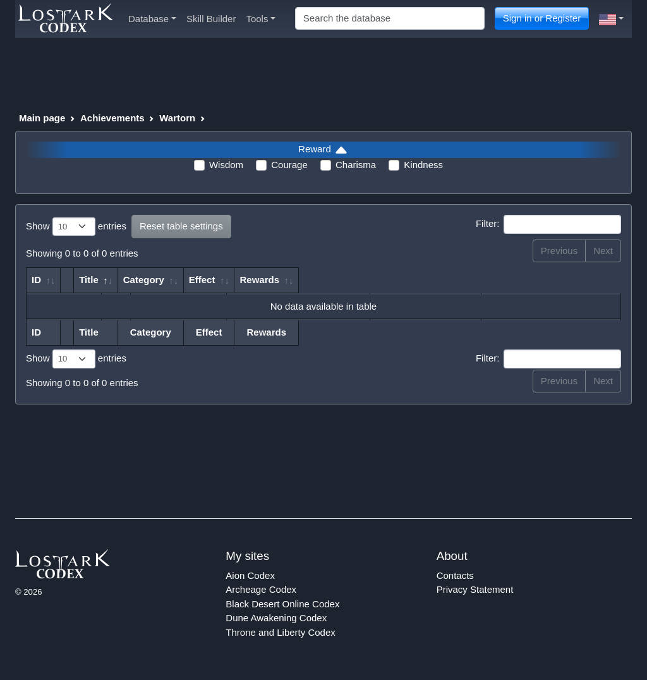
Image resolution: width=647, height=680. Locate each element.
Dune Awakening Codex (276, 617)
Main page (42, 117)
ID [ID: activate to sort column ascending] (36, 279)
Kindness (423, 164)
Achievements (112, 117)
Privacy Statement (475, 589)
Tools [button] (260, 18)
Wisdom (226, 164)
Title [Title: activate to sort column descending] (125, 279)
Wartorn (177, 117)
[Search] (390, 18)
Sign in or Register (542, 18)
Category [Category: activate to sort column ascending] (370, 279)
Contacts (455, 575)
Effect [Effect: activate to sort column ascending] (431, 279)
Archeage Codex (261, 589)
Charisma (356, 164)
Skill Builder (211, 18)
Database (152, 18)
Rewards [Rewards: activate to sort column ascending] (536, 279)
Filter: (548, 224)
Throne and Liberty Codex (280, 632)
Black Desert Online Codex (282, 603)
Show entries (76, 226)
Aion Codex (250, 575)
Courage (289, 164)
